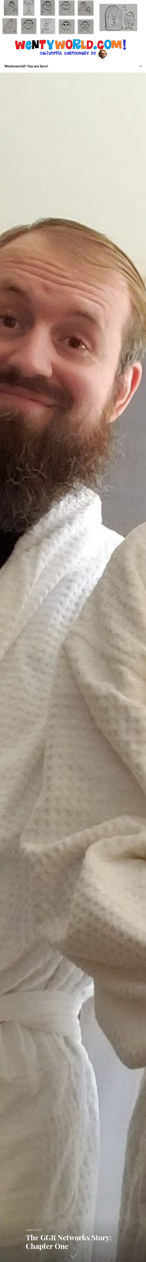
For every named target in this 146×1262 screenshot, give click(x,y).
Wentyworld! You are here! (26, 66)
